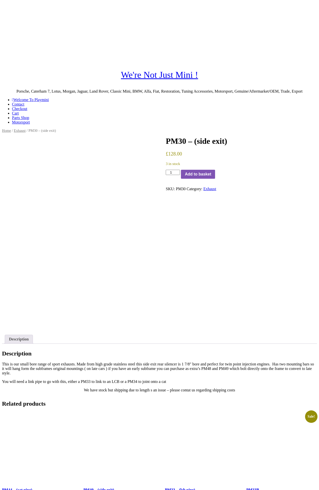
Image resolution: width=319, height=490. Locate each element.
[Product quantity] (173, 172)
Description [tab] (19, 294)
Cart (15, 113)
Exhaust (19, 131)
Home (6, 131)
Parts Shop (20, 118)
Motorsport (21, 122)
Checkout (19, 109)
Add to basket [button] (18, 463)
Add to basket (198, 174)
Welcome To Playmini (30, 100)
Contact (18, 104)
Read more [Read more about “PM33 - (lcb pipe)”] (178, 463)
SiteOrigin (124, 486)
